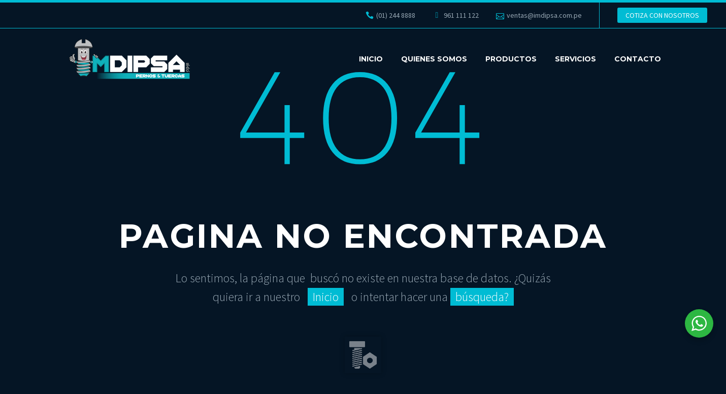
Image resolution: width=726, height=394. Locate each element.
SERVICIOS (575, 58)
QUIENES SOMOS (434, 58)
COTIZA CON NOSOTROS (662, 15)
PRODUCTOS (511, 58)
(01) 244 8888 (395, 15)
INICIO (371, 58)
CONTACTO (637, 58)
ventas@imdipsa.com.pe (544, 15)
